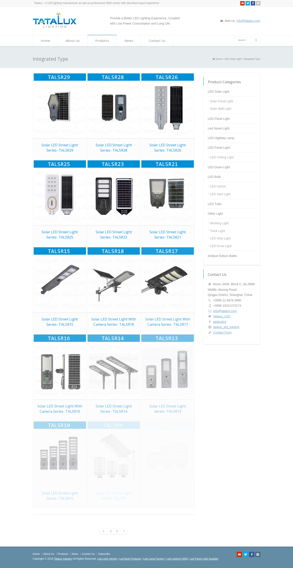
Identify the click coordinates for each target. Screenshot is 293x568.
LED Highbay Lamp (221, 138)
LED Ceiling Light (222, 157)
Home (45, 40)
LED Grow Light (221, 246)
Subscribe (104, 554)
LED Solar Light (218, 91)
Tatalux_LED (221, 316)
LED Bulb (214, 177)
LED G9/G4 (218, 186)
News (129, 40)
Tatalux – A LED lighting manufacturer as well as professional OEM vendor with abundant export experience (96, 3)
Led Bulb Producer (130, 558)
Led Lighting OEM (177, 558)
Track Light (217, 231)
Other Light (215, 213)
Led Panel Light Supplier (204, 558)
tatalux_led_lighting (226, 327)
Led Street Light (219, 128)
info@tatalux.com (248, 21)
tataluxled (219, 322)
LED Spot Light (220, 194)
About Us (73, 40)
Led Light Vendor (107, 558)
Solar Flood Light (221, 101)
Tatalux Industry (63, 558)
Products (102, 40)
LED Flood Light (219, 118)
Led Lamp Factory (154, 558)
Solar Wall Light (221, 108)
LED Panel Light (219, 147)
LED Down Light (219, 167)
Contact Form (222, 332)
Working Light (219, 223)
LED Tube (214, 204)
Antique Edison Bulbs (222, 256)
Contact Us (157, 40)
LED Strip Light (220, 238)
